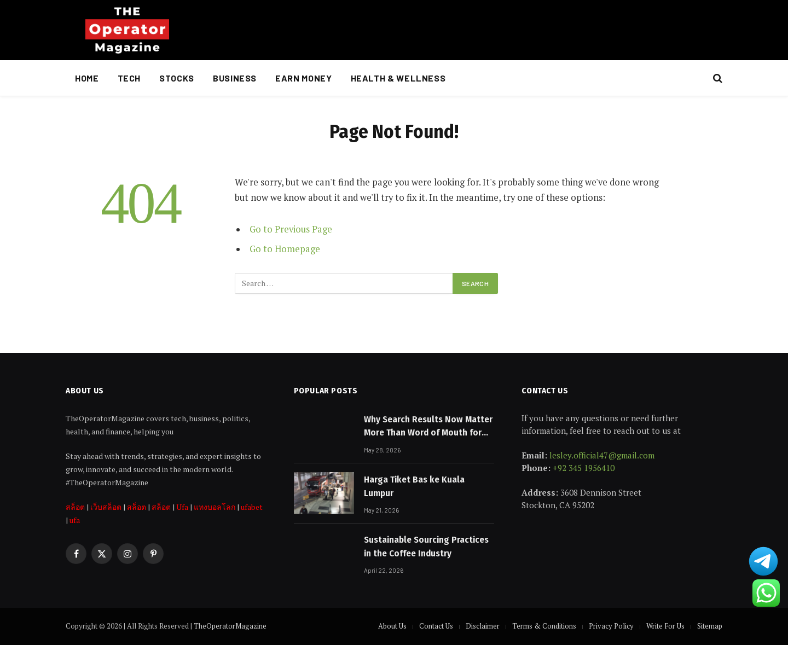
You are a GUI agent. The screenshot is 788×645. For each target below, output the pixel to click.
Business (235, 78)
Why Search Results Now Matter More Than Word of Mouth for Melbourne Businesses (428, 427)
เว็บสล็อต (105, 507)
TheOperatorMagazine (230, 626)
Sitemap (709, 626)
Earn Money (303, 78)
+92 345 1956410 (584, 467)
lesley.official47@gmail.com (601, 455)
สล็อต (75, 507)
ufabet (252, 507)
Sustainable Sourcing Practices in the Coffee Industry (426, 546)
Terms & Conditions (544, 626)
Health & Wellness (398, 78)
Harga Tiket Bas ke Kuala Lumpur (414, 486)
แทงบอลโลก (214, 507)
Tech (129, 78)
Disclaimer (483, 626)
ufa (74, 520)
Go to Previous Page (291, 229)
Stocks (176, 78)
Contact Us (436, 626)
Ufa (182, 507)
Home (87, 78)
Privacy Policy (611, 626)
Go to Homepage (285, 249)
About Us (392, 626)
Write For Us (665, 626)
